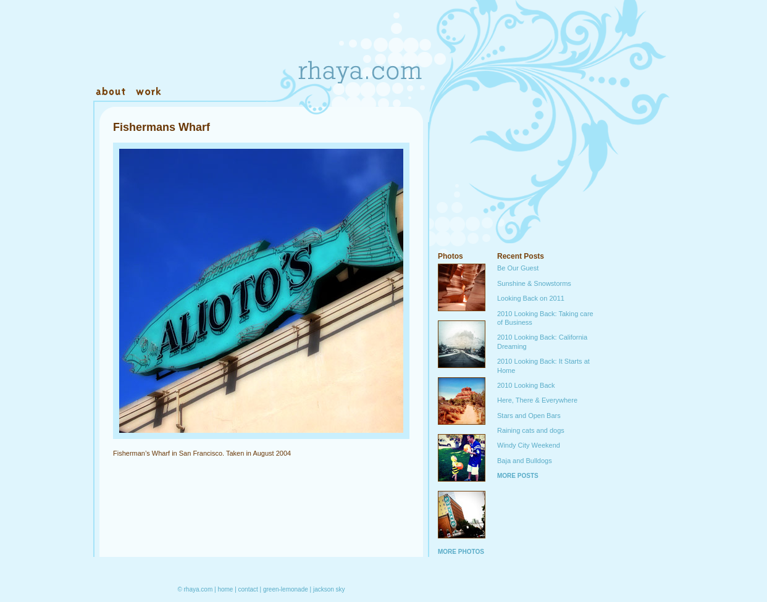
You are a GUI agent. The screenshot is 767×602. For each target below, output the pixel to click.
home (225, 589)
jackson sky (329, 589)
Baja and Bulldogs (524, 460)
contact (248, 589)
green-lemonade (285, 589)
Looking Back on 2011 (530, 298)
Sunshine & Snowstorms (534, 283)
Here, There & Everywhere (537, 400)
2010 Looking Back (526, 385)
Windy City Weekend (528, 445)
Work (147, 92)
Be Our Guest (518, 268)
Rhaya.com (359, 49)
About (111, 92)
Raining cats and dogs (530, 430)
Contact (190, 92)
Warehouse (247, 92)
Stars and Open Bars (529, 415)
